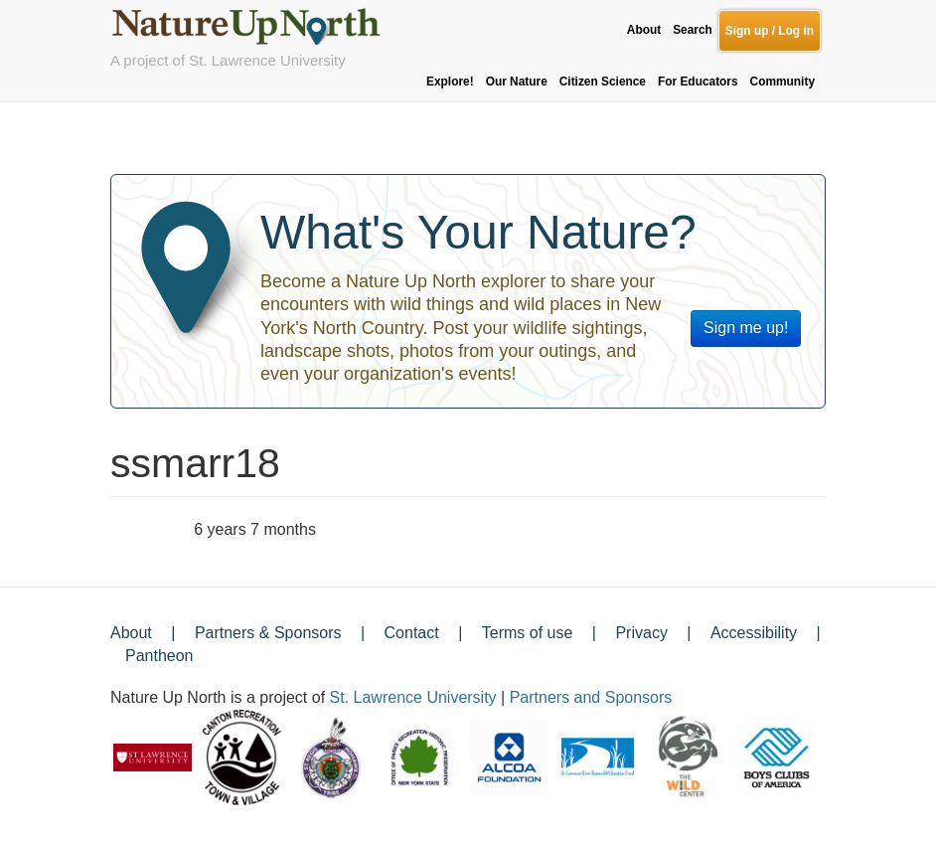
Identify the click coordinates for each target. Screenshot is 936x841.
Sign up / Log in (769, 31)
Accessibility (753, 632)
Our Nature (516, 81)
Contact (412, 632)
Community (782, 81)
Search (692, 30)
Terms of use (527, 632)
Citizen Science (602, 81)
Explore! (450, 81)
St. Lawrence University (413, 697)
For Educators (698, 81)
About (644, 30)
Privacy (641, 632)
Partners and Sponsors (591, 697)
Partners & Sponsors (268, 632)
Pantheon (159, 655)
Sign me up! (745, 327)
